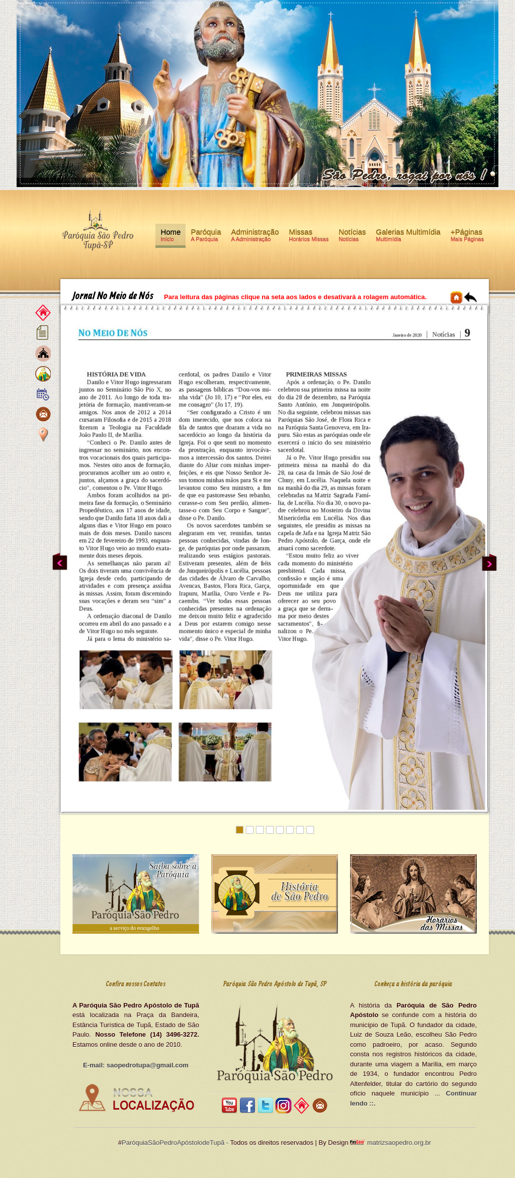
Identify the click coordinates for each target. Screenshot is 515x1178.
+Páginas (467, 237)
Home (170, 237)
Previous (59, 562)
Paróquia (206, 237)
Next (489, 562)
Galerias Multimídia (408, 237)
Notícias (352, 237)
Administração (255, 237)
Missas (309, 237)
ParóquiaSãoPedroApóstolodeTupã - (175, 1142)
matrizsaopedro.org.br (398, 1142)
